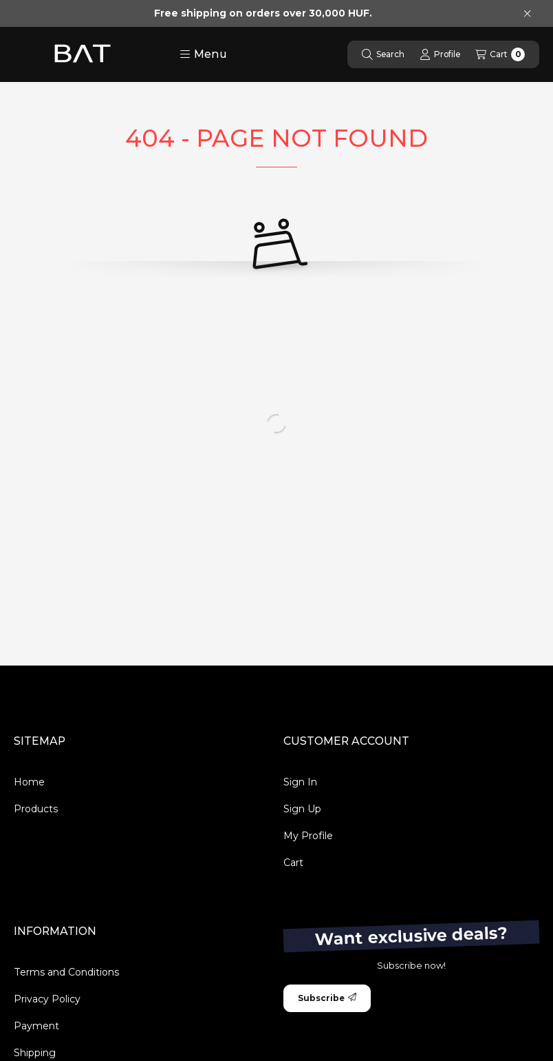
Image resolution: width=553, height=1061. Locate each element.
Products (36, 809)
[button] (203, 54)
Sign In (300, 782)
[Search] (383, 54)
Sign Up (302, 809)
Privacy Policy (47, 999)
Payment (36, 1026)
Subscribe (327, 998)
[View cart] (500, 54)
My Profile (308, 836)
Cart (293, 862)
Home (29, 782)
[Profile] (440, 54)
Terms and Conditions (66, 972)
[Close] (527, 14)
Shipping (35, 1053)
